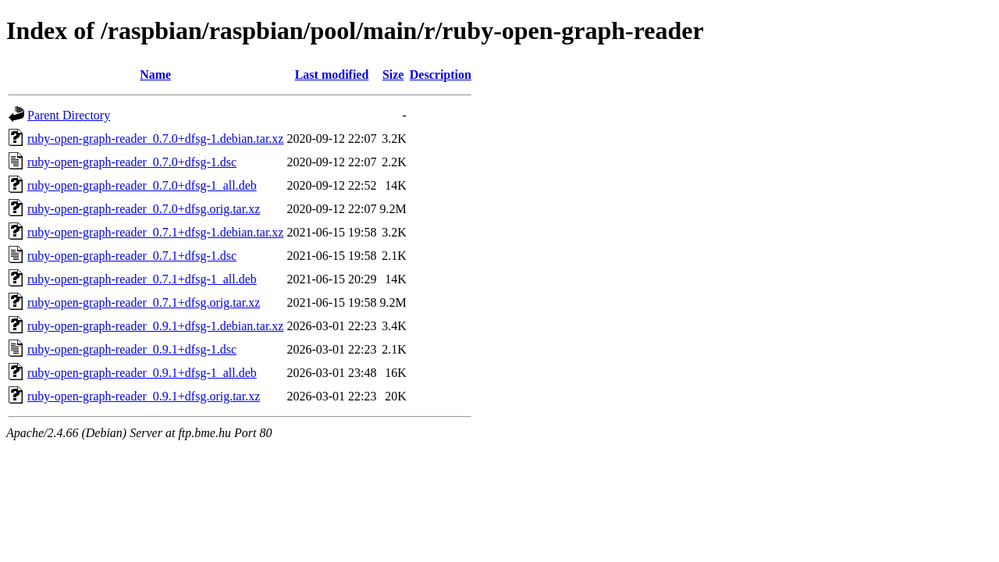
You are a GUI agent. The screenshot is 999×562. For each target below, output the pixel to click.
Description (440, 74)
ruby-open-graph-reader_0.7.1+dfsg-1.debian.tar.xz (155, 232)
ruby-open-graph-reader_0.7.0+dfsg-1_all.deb (142, 185)
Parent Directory (68, 115)
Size (393, 74)
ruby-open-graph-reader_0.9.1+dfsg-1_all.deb (142, 372)
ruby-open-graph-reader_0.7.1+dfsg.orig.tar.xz (143, 302)
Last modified (332, 74)
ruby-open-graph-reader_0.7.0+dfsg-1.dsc (131, 162)
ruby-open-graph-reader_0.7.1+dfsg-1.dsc (131, 255)
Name (155, 74)
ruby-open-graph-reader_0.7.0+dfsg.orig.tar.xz (143, 208)
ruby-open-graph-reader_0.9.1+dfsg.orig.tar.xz (143, 396)
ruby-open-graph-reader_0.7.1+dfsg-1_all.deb (142, 279)
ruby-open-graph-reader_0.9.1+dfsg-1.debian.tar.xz (155, 326)
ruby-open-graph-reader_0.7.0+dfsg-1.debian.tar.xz (155, 138)
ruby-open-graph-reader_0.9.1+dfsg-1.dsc (131, 349)
